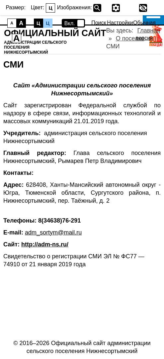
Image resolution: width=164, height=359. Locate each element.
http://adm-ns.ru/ (44, 244)
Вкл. (69, 23)
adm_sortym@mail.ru (53, 232)
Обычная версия (144, 23)
